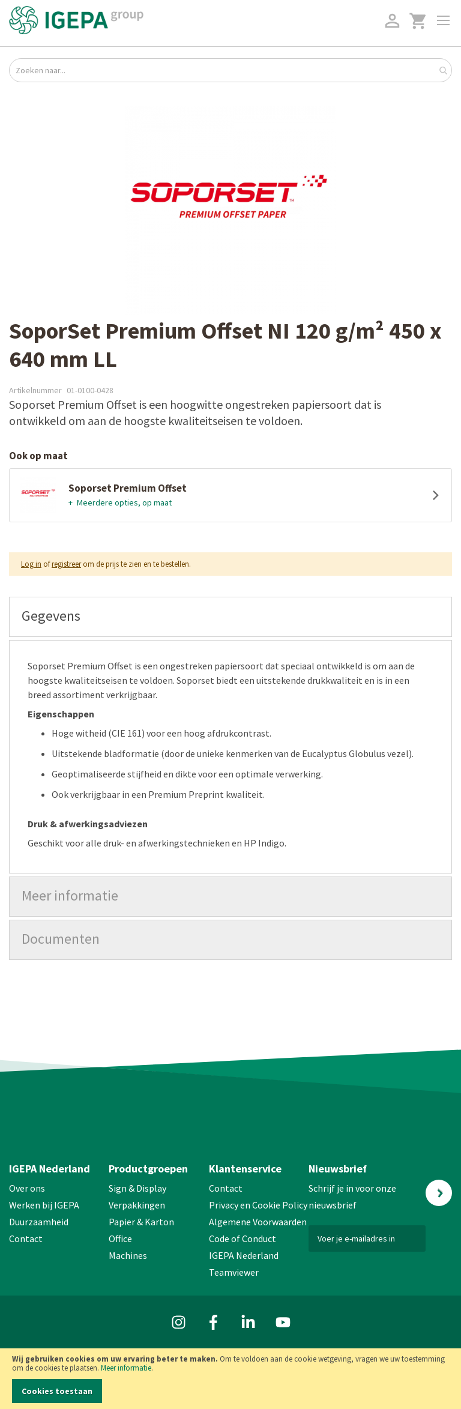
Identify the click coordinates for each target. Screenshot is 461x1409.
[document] (230, 1378)
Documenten (61, 938)
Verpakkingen (137, 1205)
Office (121, 1238)
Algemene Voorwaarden (258, 1222)
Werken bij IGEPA (44, 1205)
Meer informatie (126, 1368)
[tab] (230, 617)
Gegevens (51, 615)
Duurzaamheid (38, 1222)
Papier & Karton (141, 1222)
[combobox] (230, 70)
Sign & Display (137, 1188)
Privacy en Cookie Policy (258, 1205)
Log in (31, 564)
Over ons (27, 1188)
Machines (128, 1255)
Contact (26, 1238)
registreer (66, 564)
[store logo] (76, 20)
